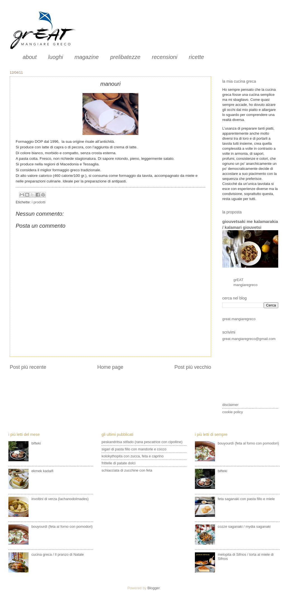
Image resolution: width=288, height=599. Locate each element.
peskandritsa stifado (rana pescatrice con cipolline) (141, 442)
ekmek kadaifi (42, 471)
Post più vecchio (192, 367)
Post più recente (28, 367)
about (30, 57)
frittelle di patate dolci (118, 463)
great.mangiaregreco (239, 319)
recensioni (164, 57)
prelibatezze (125, 57)
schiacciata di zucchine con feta (126, 470)
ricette (196, 57)
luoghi (55, 57)
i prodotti (38, 202)
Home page (110, 367)
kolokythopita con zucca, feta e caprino (132, 456)
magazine (86, 57)
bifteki (36, 443)
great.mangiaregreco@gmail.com (249, 339)
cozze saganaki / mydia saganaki (244, 526)
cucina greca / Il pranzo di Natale (57, 554)
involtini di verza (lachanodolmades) (60, 499)
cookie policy (232, 412)
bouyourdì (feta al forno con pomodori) (62, 526)
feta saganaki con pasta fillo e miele (246, 499)
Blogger (153, 588)
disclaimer (230, 405)
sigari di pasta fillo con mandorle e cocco (133, 449)
